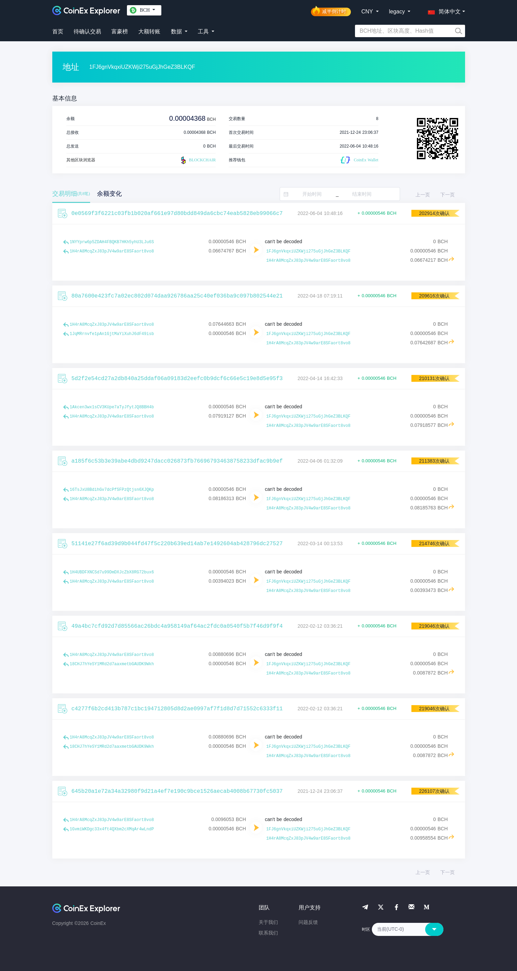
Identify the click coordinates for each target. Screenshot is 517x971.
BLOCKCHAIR (197, 160)
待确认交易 (87, 31)
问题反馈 (308, 922)
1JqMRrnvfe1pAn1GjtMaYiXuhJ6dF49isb (112, 334)
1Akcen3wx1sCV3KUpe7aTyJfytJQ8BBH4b (112, 407)
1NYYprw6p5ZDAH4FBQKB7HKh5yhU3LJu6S (112, 242)
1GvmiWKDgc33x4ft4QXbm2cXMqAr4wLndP (112, 829)
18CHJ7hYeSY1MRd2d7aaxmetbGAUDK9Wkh (112, 664)
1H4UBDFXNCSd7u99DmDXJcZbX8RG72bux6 (112, 572)
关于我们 (268, 922)
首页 (57, 31)
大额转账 (149, 31)
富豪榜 (119, 31)
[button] (443, 10)
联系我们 (268, 933)
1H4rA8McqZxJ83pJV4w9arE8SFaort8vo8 (112, 251)
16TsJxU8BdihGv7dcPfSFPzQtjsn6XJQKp (112, 489)
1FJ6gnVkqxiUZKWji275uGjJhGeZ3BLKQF (308, 251)
